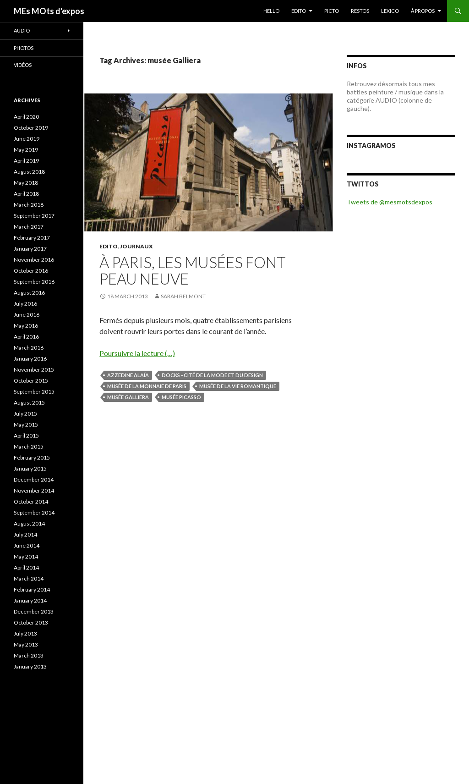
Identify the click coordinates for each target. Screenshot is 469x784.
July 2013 (25, 633)
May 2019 (26, 149)
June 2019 (26, 138)
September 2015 (34, 391)
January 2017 (30, 248)
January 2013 (30, 666)
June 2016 (26, 314)
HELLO (271, 11)
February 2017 (32, 237)
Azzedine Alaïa (128, 375)
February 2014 (32, 589)
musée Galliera (128, 397)
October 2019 (31, 127)
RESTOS (360, 11)
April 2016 (26, 336)
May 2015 (26, 424)
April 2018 (26, 193)
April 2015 (26, 435)
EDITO (298, 11)
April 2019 (26, 160)
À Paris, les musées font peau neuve (192, 270)
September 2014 (34, 512)
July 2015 (25, 413)
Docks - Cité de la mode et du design (212, 375)
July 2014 (25, 534)
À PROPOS (423, 11)
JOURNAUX (136, 246)
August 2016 (29, 292)
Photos (23, 48)
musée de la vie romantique (237, 386)
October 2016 (31, 270)
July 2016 (25, 303)
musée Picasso (181, 397)
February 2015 (32, 457)
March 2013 (29, 655)
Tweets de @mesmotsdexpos (389, 202)
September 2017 (34, 215)
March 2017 (29, 226)
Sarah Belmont (183, 296)
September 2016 (34, 281)
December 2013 (34, 611)
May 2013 (26, 644)
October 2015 (31, 380)
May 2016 (26, 325)
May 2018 (26, 182)
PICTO (331, 11)
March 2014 (29, 578)
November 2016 (34, 259)
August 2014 (29, 523)
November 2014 (34, 490)
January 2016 (30, 358)
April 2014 (26, 567)
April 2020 (26, 116)
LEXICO (390, 11)
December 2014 (34, 479)
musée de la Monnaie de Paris (146, 386)
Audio (22, 30)
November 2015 (34, 369)
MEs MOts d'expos (49, 11)
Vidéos (23, 65)
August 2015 (29, 402)
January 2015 (30, 468)
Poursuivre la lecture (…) (137, 353)
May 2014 (26, 556)
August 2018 (29, 171)
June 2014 (26, 545)
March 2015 (29, 446)
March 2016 (29, 347)
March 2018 (29, 204)
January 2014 (30, 600)
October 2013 (31, 622)
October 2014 (31, 501)
